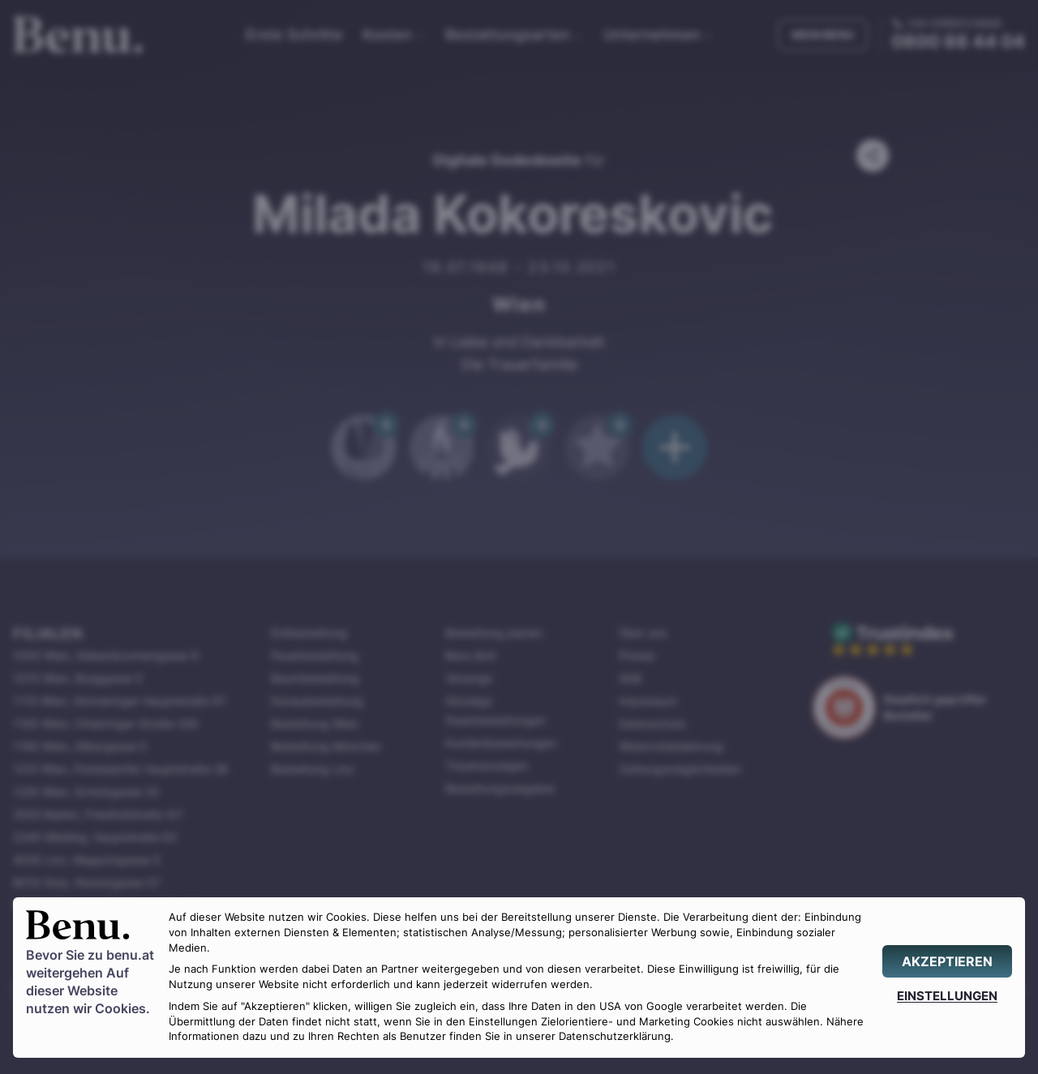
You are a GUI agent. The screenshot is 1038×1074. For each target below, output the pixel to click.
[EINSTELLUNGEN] (947, 996)
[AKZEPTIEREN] (947, 961)
